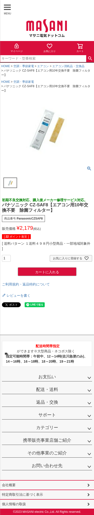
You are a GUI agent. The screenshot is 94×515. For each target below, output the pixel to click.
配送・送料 (47, 389)
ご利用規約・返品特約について (26, 284)
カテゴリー (47, 427)
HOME (5, 66)
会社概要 (9, 485)
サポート (47, 414)
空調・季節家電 (23, 66)
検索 (90, 58)
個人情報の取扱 (14, 504)
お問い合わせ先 (47, 465)
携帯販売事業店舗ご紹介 (47, 440)
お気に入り (49, 48)
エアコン (43, 66)
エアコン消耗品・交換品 (68, 66)
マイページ (16, 48)
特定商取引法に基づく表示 (22, 494)
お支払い (47, 376)
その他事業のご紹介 (47, 453)
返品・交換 (47, 402)
